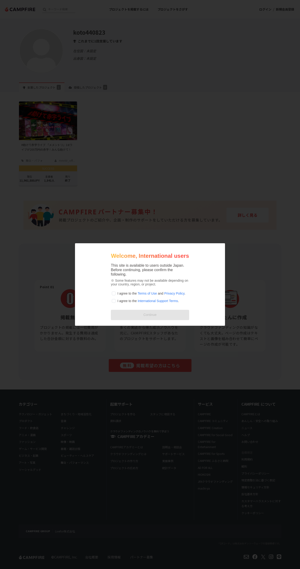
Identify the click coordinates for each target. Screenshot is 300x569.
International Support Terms (158, 301)
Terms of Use (147, 293)
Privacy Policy (174, 293)
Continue (150, 315)
